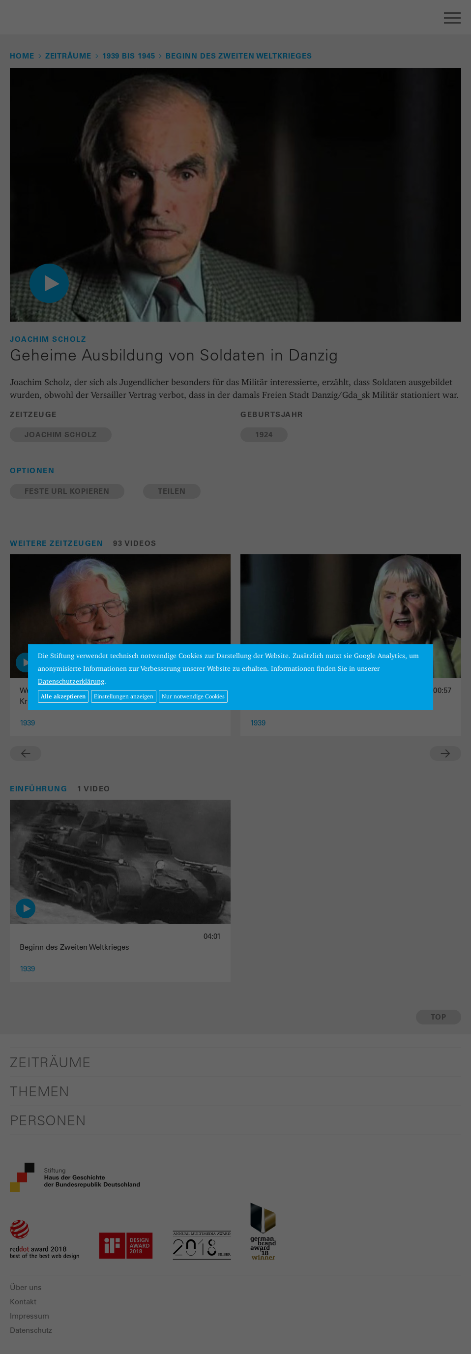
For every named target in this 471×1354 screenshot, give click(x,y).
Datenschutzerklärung (71, 681)
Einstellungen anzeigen (123, 696)
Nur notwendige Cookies (193, 696)
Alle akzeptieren (63, 696)
